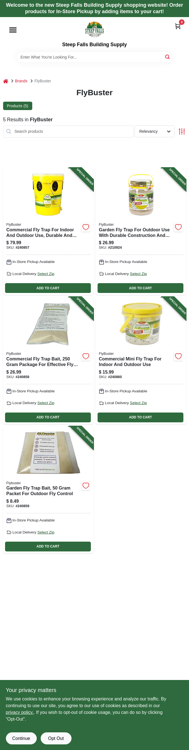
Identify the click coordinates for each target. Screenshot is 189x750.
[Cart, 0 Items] (178, 26)
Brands (21, 81)
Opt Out (56, 738)
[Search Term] (94, 57)
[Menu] (13, 30)
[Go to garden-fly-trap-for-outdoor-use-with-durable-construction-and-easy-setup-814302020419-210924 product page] (141, 231)
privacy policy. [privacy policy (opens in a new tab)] (20, 712)
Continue (21, 738)
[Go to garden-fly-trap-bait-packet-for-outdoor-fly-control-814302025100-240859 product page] (48, 489)
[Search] (168, 56)
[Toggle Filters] (182, 131)
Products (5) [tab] (17, 106)
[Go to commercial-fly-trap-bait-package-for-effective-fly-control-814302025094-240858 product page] (48, 360)
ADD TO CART (47, 288)
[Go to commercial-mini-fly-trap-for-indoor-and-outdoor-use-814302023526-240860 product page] (141, 360)
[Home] (5, 81)
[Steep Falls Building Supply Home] (94, 29)
